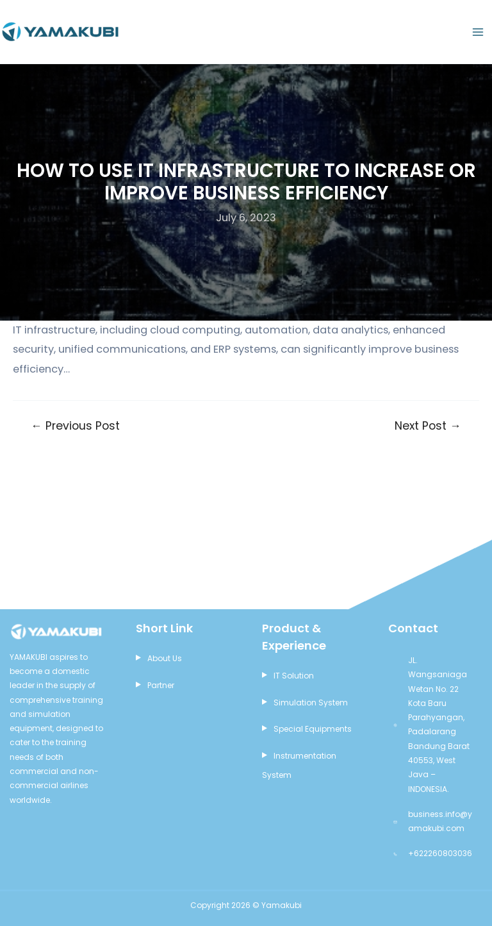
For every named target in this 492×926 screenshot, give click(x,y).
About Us (164, 658)
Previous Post (75, 426)
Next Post (428, 426)
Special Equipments (313, 728)
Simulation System (311, 702)
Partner (160, 685)
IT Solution (294, 675)
